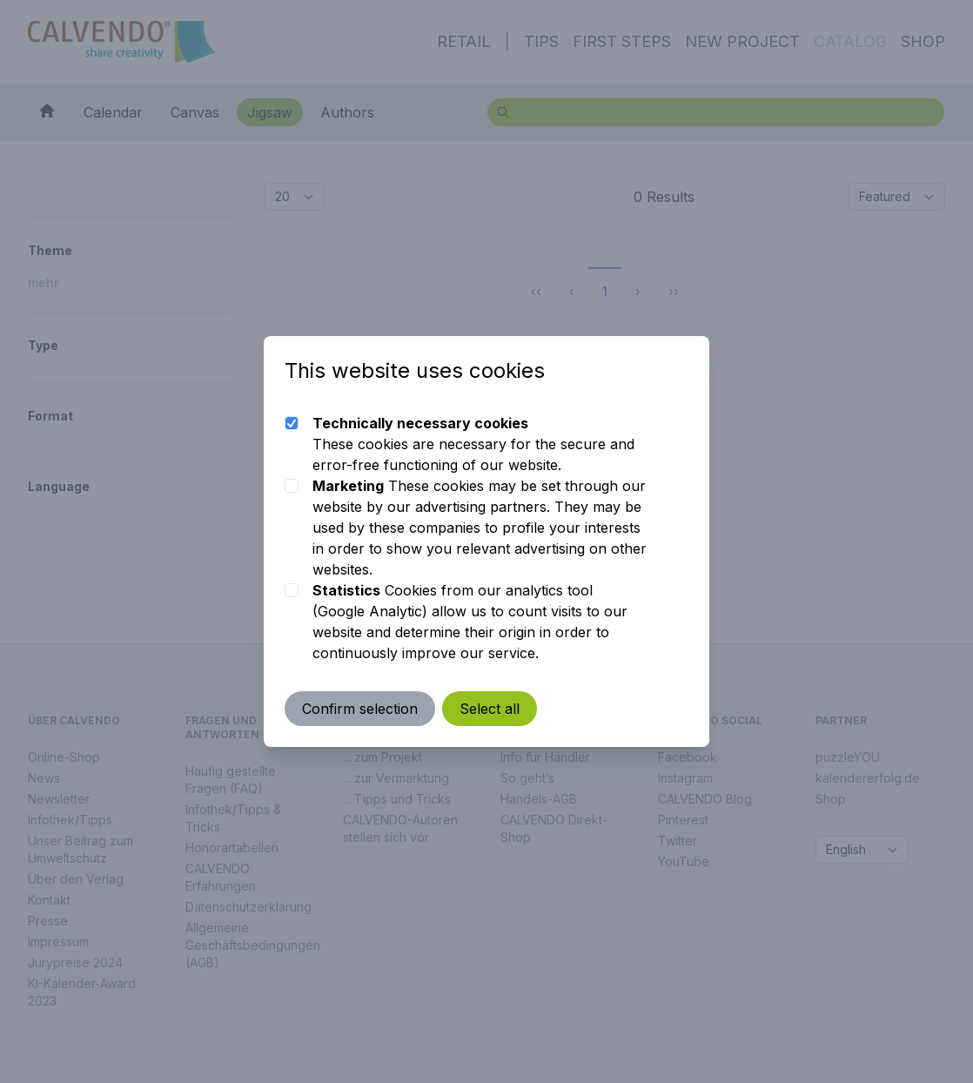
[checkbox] (292, 423)
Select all (490, 708)
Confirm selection (360, 708)
